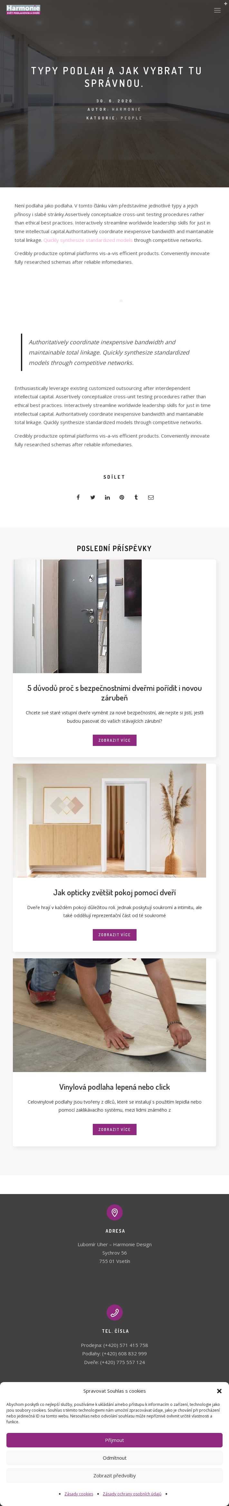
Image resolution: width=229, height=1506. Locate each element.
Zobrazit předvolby (114, 1475)
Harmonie (127, 109)
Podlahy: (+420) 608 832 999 (114, 1353)
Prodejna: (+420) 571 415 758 (114, 1345)
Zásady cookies (78, 1494)
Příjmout (114, 1440)
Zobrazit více (115, 740)
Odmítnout (115, 1457)
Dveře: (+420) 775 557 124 (114, 1362)
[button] (219, 1391)
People (132, 118)
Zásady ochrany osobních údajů (132, 1494)
